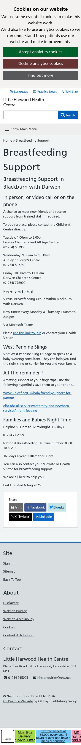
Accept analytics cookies (40, 51)
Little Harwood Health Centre (23, 102)
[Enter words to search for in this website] (30, 115)
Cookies (9, 627)
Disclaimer (11, 603)
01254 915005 (15, 678)
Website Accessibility (18, 619)
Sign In (8, 563)
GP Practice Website (18, 701)
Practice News (45, 92)
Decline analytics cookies (40, 63)
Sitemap (9, 571)
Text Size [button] (69, 92)
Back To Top (12, 580)
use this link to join (27, 333)
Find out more (40, 75)
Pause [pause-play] (7, 739)
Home (7, 140)
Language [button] (19, 92)
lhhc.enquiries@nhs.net (51, 678)
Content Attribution (18, 635)
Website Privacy (15, 611)
